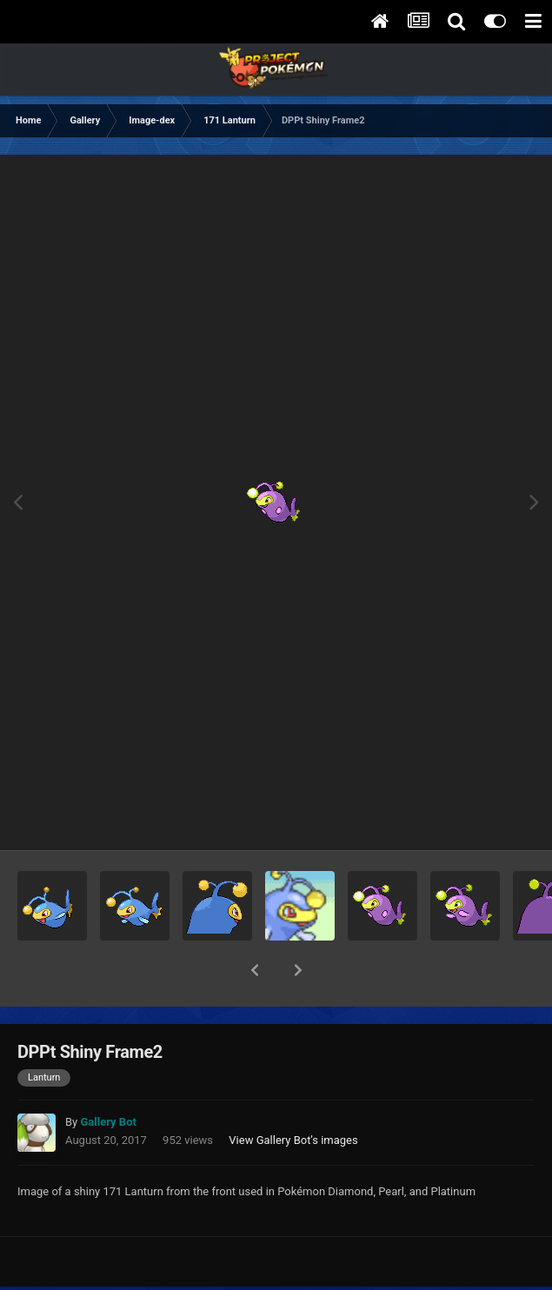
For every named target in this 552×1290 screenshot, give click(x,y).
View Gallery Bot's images (293, 1094)
